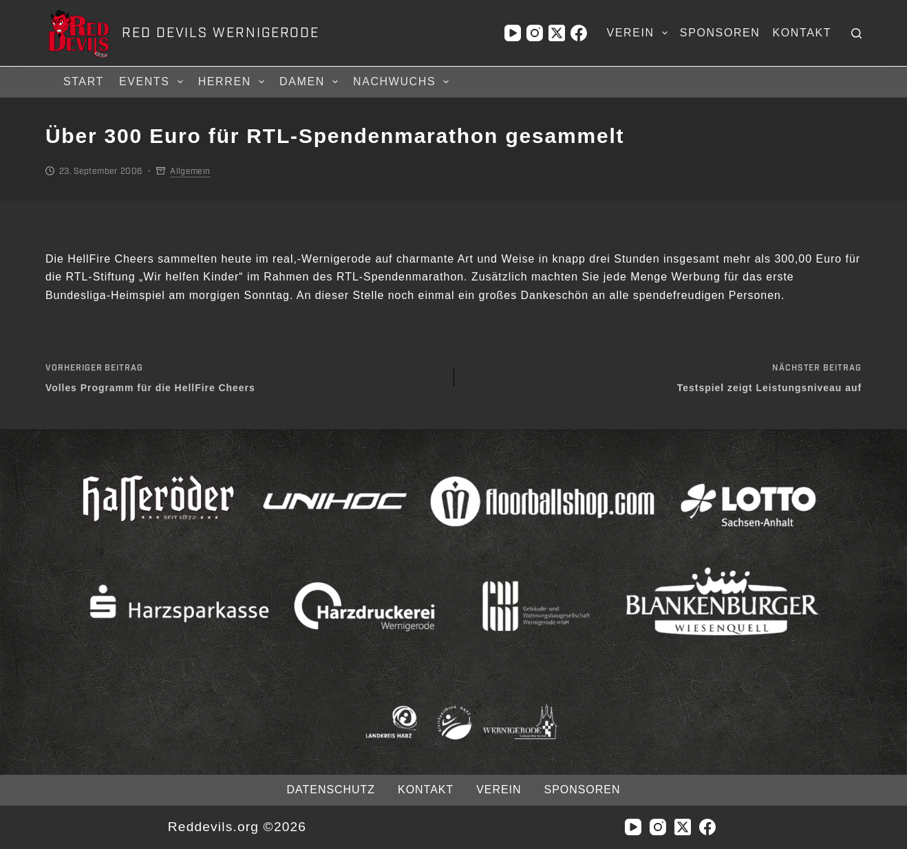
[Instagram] (534, 33)
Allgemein (190, 171)
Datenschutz (331, 789)
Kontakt (802, 32)
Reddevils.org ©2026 (237, 826)
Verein (640, 33)
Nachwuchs (403, 82)
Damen (310, 82)
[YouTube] (512, 33)
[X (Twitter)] (556, 33)
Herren (233, 82)
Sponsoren (720, 32)
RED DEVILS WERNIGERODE (220, 33)
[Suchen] (856, 33)
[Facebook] (578, 33)
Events (153, 82)
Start (83, 81)
